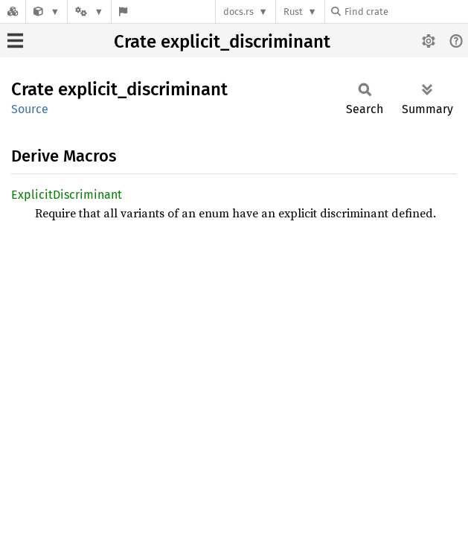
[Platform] (89, 11)
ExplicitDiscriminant (66, 195)
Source (29, 109)
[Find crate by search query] (405, 11)
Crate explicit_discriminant (222, 41)
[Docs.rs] (12, 11)
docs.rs (238, 11)
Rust (293, 11)
